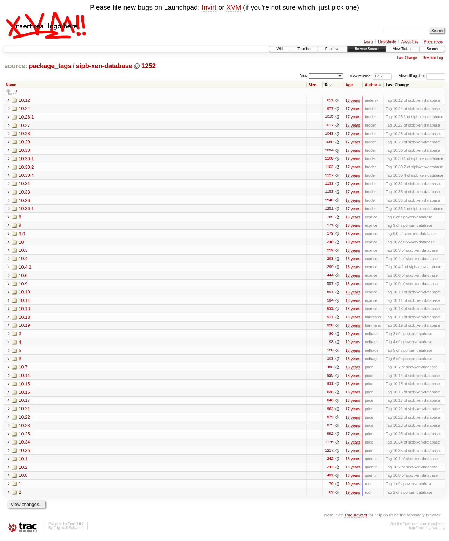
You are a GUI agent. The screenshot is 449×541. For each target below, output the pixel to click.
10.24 (24, 108)
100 (330, 353)
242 (330, 462)
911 (330, 319)
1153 (329, 193)
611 (330, 100)
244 (330, 470)
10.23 (24, 428)
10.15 (24, 386)
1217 (329, 454)
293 (330, 260)
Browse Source (366, 49)
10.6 (23, 276)
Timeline (303, 49)
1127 (329, 176)
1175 (329, 445)
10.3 (23, 251)
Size (312, 85)
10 (21, 243)
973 (330, 420)
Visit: (304, 75)
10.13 (24, 310)
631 (330, 310)
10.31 (24, 184)
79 (331, 487)
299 (330, 268)
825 (330, 378)
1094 (329, 151)
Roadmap (332, 49)
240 (330, 243)
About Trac (409, 41)
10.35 (24, 453)
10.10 (24, 293)
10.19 (24, 327)
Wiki (279, 49)
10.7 (23, 369)
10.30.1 (26, 159)
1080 (329, 142)
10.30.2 (26, 167)
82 (331, 496)
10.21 (24, 411)
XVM (233, 7)
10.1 (23, 462)
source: (15, 65)
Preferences (433, 41)
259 (330, 252)
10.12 (24, 100)
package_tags (50, 65)
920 (330, 327)
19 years (353, 336)
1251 (329, 209)
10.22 (24, 419)
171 (330, 226)
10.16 (24, 394)
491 (330, 479)
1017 (329, 125)
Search (432, 49)
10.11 (24, 302)
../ (15, 92)
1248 (329, 201)
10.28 (24, 133)
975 (330, 428)
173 (330, 235)
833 (330, 386)
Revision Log (433, 58)
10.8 (23, 478)
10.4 (23, 260)
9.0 (22, 234)
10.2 (23, 470)
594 (330, 302)
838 (330, 395)
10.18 (24, 319)
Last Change (407, 58)
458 (330, 369)
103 (330, 361)
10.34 (24, 445)
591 (330, 294)
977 (330, 108)
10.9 (23, 285)
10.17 (24, 403)
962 (330, 411)
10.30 (24, 150)
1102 (329, 167)
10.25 (24, 436)
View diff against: (422, 76)
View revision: (361, 76)
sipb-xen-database (104, 65)
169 (330, 218)
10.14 (24, 377)
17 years (353, 109)
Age (349, 85)
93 (331, 344)
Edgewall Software (67, 531)
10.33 (24, 192)
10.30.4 (26, 175)
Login (368, 41)
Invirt (209, 7)
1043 (329, 134)
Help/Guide (387, 41)
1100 (329, 159)
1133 (329, 184)
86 (331, 336)
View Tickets (402, 49)
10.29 (24, 142)
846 (330, 403)
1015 (329, 117)
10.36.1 (26, 209)
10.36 (24, 201)
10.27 (24, 125)
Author (370, 85)
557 (330, 285)
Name (11, 85)
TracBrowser (355, 518)
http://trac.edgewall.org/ (427, 531)
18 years (353, 100)
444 (330, 277)
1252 (148, 65)
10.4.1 (25, 268)
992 (330, 437)
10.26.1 (26, 117)
